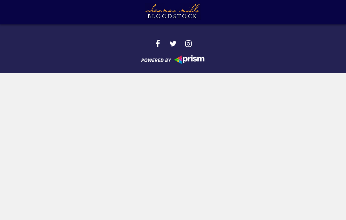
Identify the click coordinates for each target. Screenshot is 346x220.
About (69, 12)
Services (99, 12)
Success (131, 12)
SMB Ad (245, 12)
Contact (276, 12)
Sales (218, 12)
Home (42, 12)
